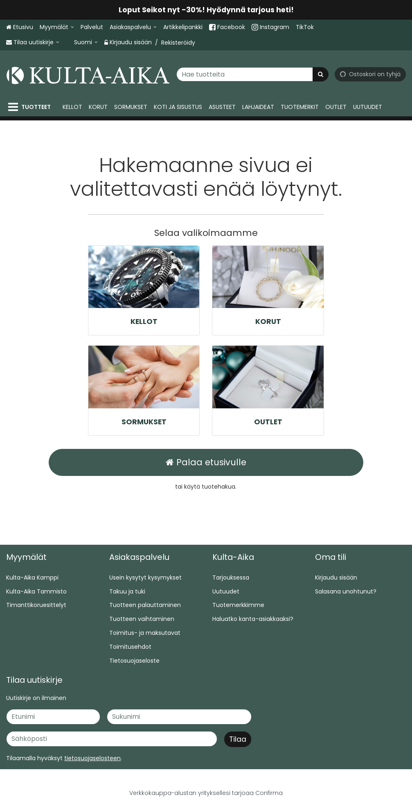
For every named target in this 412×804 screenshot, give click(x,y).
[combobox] (252, 74)
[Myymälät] (56, 27)
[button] (92, 758)
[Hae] (321, 74)
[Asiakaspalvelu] (133, 27)
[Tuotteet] (31, 107)
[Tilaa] (238, 739)
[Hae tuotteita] (252, 74)
